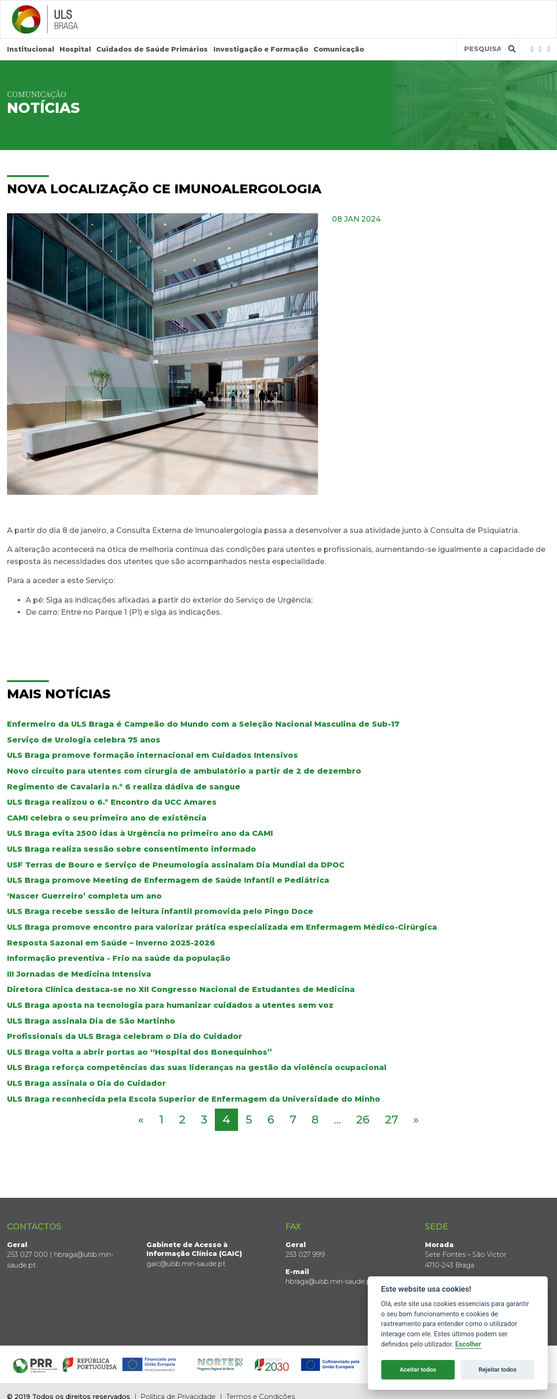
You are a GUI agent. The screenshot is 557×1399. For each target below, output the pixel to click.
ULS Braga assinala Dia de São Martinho (91, 1021)
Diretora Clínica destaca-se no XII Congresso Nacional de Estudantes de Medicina (181, 989)
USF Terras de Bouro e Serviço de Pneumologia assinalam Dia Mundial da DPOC (176, 864)
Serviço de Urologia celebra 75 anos (83, 740)
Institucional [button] (30, 49)
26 (363, 1119)
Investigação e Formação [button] (260, 49)
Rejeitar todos (497, 1369)
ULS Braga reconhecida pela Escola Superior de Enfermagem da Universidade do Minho (193, 1099)
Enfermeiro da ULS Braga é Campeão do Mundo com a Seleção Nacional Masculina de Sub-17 (203, 724)
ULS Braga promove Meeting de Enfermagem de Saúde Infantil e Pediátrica (168, 880)
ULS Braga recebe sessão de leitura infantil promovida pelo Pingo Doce (160, 911)
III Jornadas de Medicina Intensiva (79, 974)
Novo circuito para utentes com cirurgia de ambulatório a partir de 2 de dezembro (184, 771)
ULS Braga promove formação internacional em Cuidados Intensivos (152, 755)
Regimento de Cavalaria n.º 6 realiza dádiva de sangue (123, 786)
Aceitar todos (417, 1369)
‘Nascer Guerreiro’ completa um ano (84, 896)
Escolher (468, 1344)
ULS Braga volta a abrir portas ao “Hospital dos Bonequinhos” (139, 1052)
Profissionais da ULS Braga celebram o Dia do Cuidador (124, 1036)
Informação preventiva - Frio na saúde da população (119, 958)
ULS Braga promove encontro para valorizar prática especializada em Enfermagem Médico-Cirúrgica (222, 927)
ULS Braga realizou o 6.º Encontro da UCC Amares (112, 802)
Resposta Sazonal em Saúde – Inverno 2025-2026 (111, 943)
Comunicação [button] (338, 49)
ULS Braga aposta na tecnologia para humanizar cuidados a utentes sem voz (170, 1005)
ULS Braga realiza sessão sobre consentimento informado (131, 849)
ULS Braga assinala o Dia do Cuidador (86, 1083)
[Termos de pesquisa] (482, 49)
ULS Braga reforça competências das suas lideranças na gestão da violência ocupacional (196, 1067)
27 (391, 1119)
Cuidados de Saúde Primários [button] (152, 49)
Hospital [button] (75, 49)
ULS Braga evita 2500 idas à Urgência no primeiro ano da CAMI (140, 833)
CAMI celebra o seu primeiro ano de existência (106, 818)
